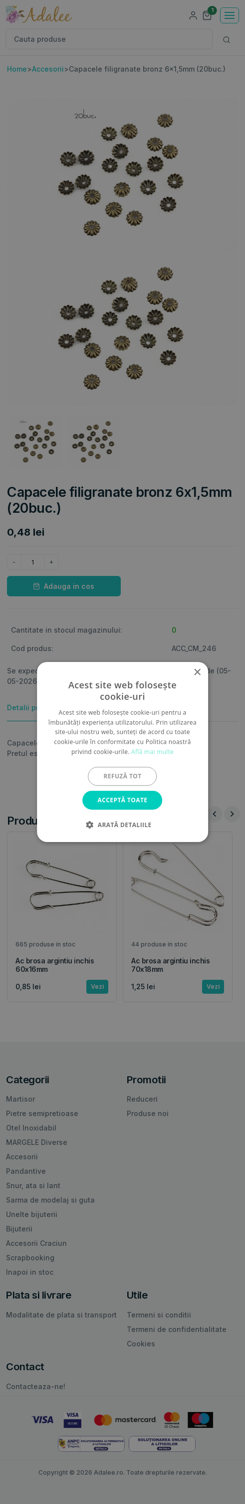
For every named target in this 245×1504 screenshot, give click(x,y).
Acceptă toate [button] (123, 800)
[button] (122, 825)
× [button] (197, 672)
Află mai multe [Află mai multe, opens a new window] (152, 752)
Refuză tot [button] (122, 776)
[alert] (122, 752)
